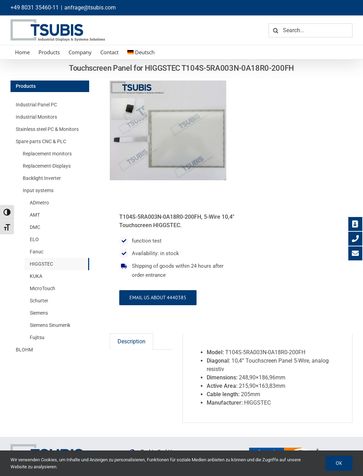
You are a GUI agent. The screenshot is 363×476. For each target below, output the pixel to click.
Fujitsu (37, 337)
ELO (34, 239)
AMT (35, 215)
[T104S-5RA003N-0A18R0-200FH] (168, 130)
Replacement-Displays (47, 166)
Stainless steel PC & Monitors (47, 129)
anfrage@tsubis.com (90, 7)
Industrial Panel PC (36, 104)
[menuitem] (141, 52)
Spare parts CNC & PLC (41, 141)
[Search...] (311, 30)
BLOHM (24, 349)
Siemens (39, 313)
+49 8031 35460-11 (34, 7)
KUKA (36, 276)
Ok (339, 463)
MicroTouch (42, 288)
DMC (35, 227)
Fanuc (36, 251)
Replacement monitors (47, 153)
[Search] (276, 30)
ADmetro (39, 202)
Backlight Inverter (42, 178)
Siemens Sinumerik (50, 325)
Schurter (39, 300)
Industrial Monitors (36, 117)
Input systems (38, 190)
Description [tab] (131, 341)
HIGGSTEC (41, 264)
